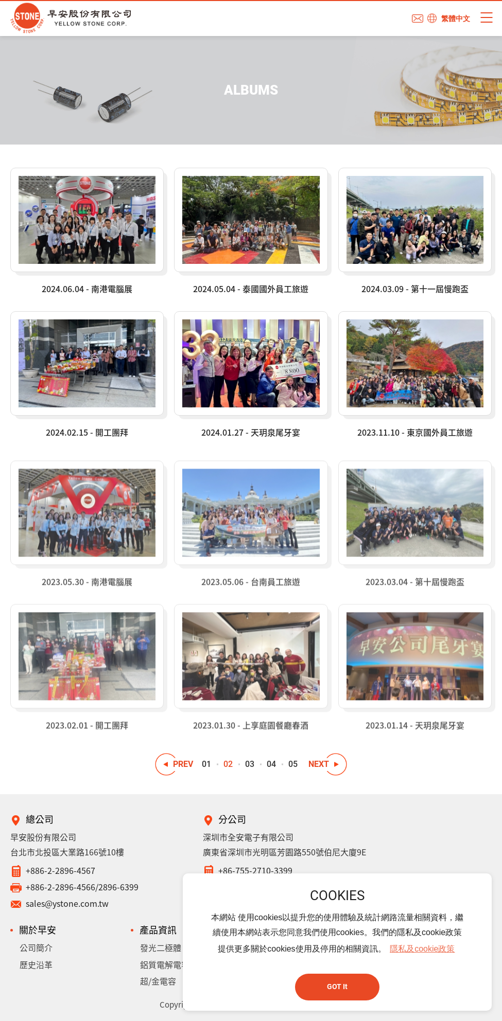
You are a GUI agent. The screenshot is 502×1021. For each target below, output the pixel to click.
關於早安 (37, 930)
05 (293, 764)
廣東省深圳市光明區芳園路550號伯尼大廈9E (284, 852)
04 (271, 764)
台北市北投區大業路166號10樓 (67, 852)
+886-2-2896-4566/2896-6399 (82, 887)
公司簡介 (36, 947)
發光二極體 (160, 947)
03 (249, 764)
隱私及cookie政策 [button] (422, 948)
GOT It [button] (337, 986)
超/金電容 (158, 981)
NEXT (318, 764)
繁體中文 (455, 18)
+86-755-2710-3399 (255, 870)
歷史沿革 (36, 964)
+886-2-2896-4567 (60, 870)
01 (206, 764)
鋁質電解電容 (164, 964)
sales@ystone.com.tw (67, 903)
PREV (183, 764)
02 (228, 764)
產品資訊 (158, 930)
